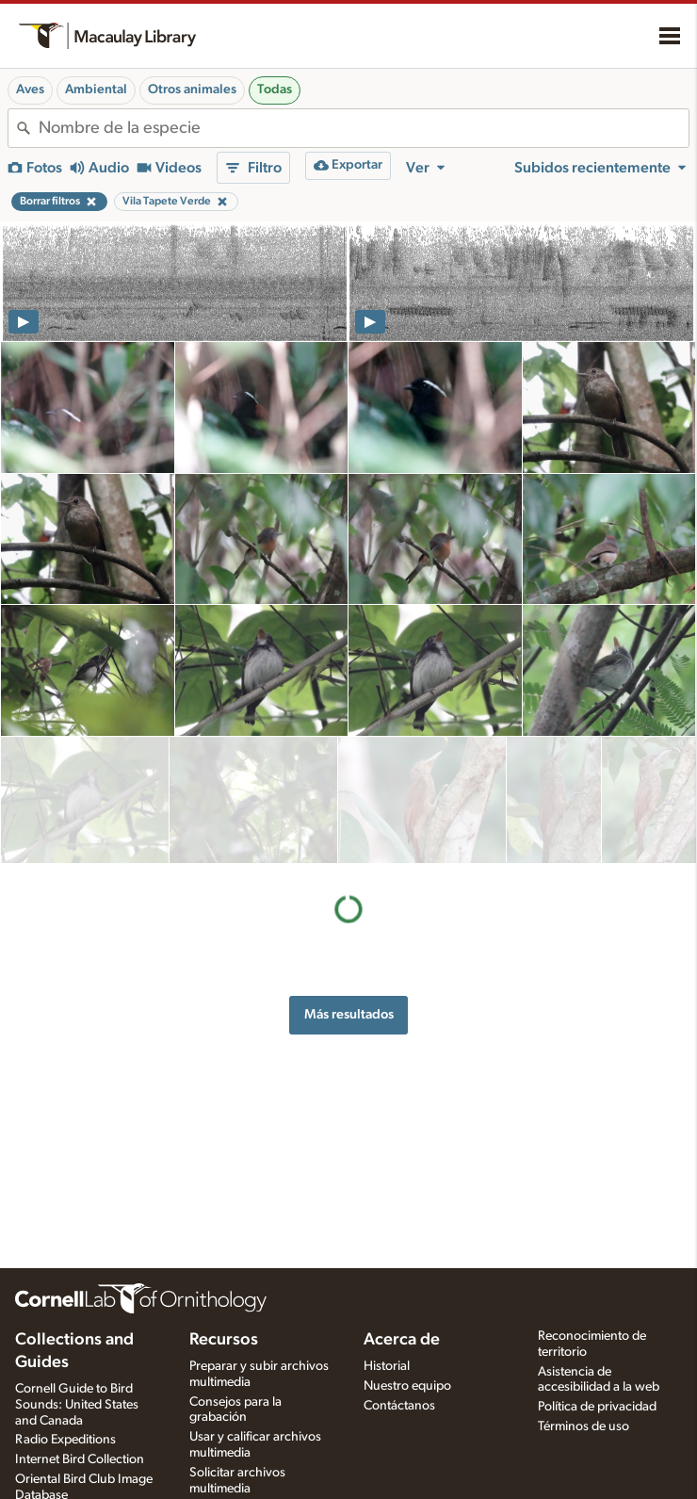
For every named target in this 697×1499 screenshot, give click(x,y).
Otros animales (192, 89)
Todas (274, 89)
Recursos (223, 1339)
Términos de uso (583, 1426)
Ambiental (96, 89)
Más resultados (349, 887)
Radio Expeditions (65, 1439)
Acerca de (402, 1339)
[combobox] (364, 128)
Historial (387, 1366)
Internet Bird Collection (79, 1459)
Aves (30, 89)
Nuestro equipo (407, 1386)
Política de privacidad (597, 1406)
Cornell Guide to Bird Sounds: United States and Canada (76, 1404)
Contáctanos (399, 1405)
